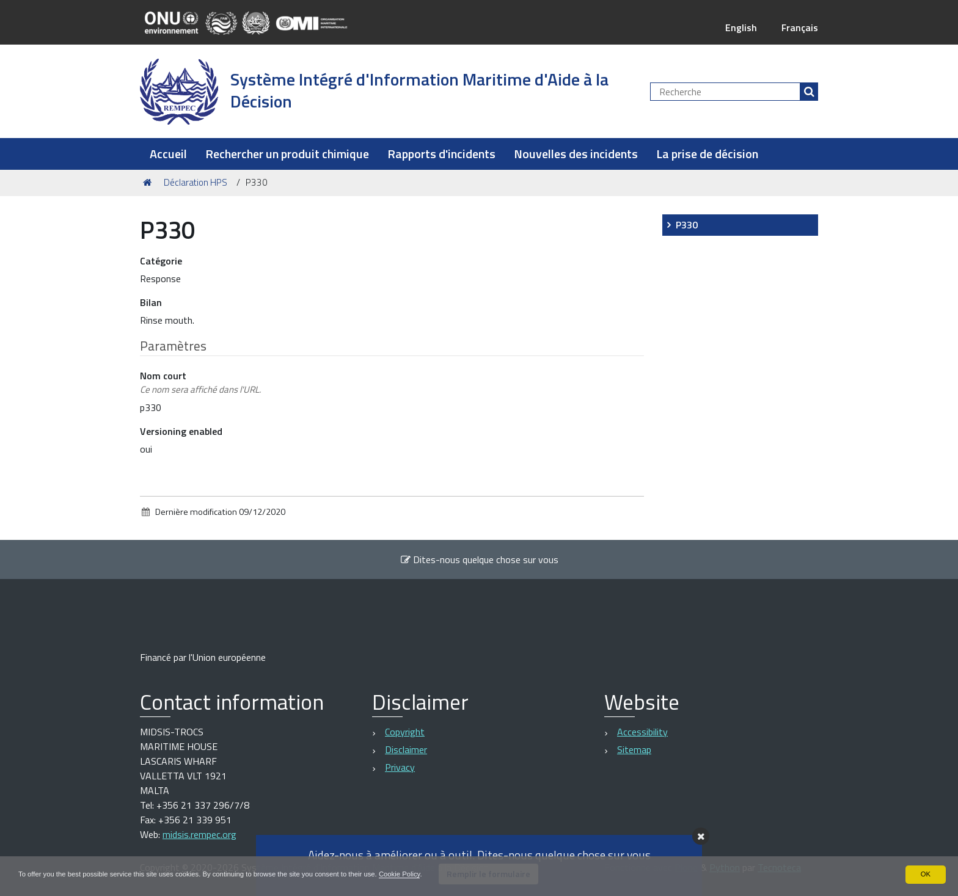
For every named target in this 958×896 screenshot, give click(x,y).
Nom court (200, 382)
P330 (687, 224)
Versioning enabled (181, 431)
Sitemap (634, 749)
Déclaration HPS (195, 182)
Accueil (168, 153)
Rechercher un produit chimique (287, 153)
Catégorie (161, 260)
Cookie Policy (423, 874)
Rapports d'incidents (441, 153)
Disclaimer (406, 749)
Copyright (405, 731)
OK (925, 874)
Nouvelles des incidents (576, 153)
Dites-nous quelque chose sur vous (479, 559)
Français (799, 27)
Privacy (400, 767)
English (740, 27)
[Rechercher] (809, 91)
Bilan (151, 302)
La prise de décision (707, 153)
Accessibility (642, 731)
